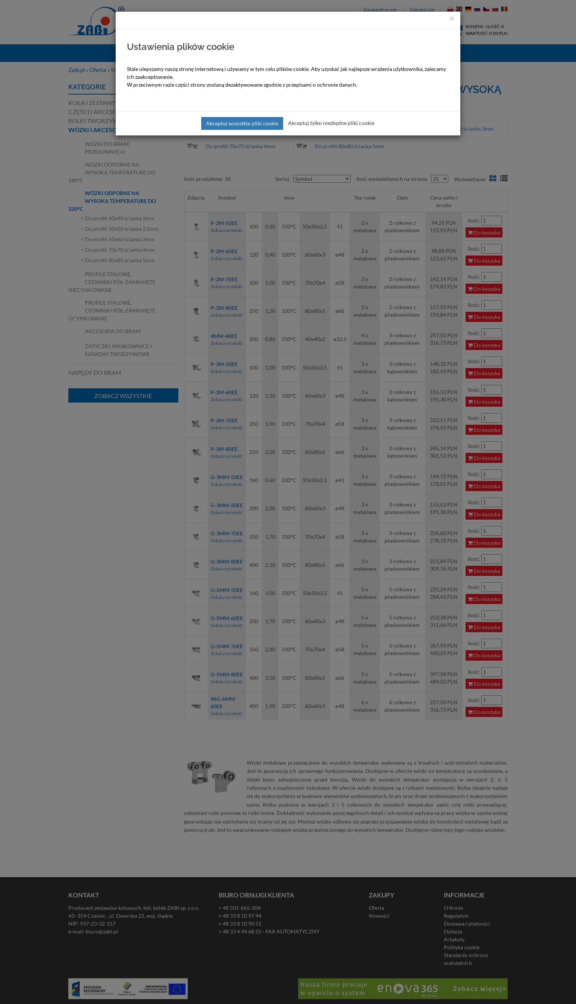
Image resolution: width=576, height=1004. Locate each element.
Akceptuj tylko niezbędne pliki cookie (331, 123)
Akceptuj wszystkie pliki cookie (242, 123)
